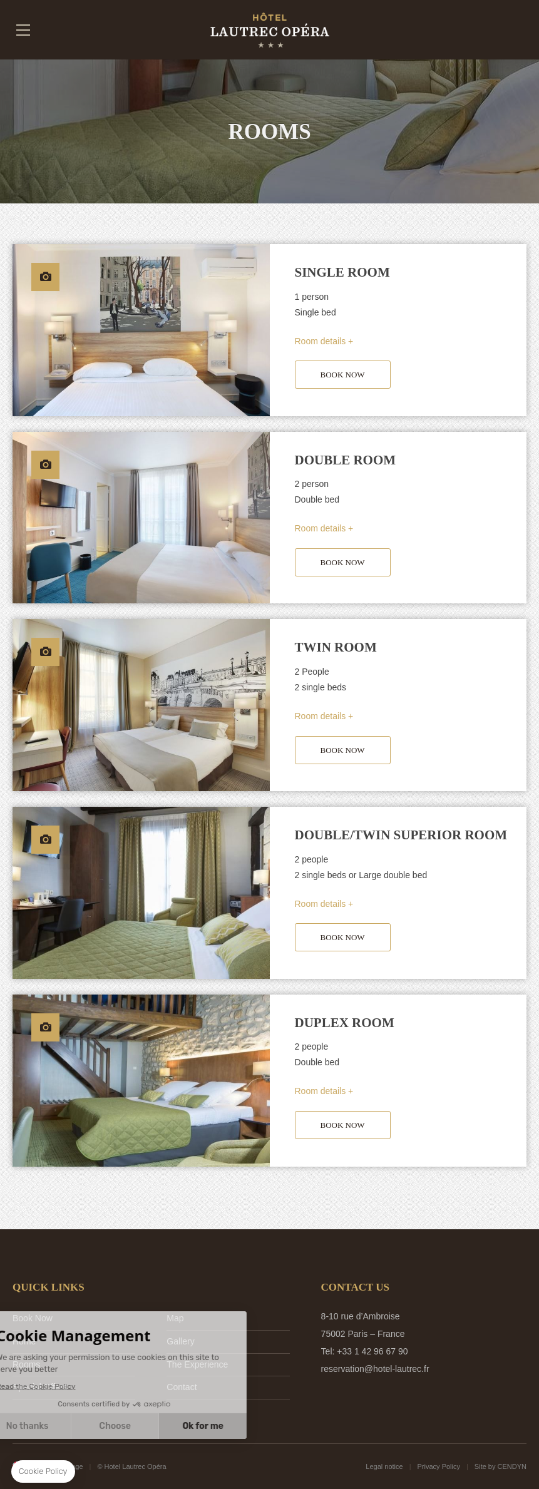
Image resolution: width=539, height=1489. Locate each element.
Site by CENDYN (500, 1466)
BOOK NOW (343, 374)
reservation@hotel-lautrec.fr (375, 1369)
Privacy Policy (439, 1466)
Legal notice (384, 1466)
